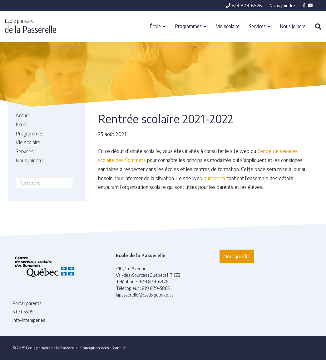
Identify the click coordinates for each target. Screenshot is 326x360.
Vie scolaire (228, 26)
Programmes (188, 26)
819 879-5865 (156, 288)
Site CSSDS (22, 311)
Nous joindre (282, 5)
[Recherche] (315, 26)
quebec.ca (214, 178)
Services (257, 26)
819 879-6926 (244, 5)
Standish (119, 348)
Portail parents (26, 303)
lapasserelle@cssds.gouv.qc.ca (145, 294)
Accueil (23, 115)
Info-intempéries (28, 320)
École (155, 26)
